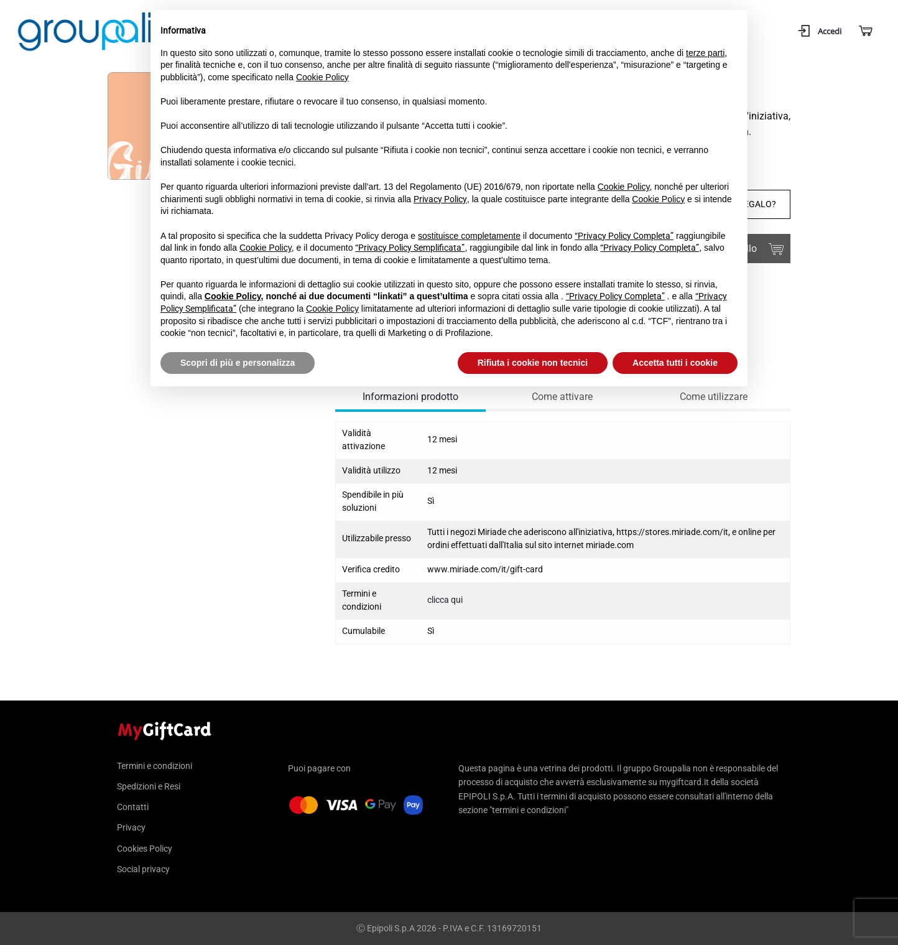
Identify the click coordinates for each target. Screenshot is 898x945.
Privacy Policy (440, 199)
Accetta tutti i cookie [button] (675, 363)
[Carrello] (864, 31)
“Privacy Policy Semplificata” (410, 248)
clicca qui (445, 600)
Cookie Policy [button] (322, 77)
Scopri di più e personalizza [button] (237, 363)
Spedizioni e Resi (148, 786)
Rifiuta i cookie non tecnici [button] (533, 363)
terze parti (705, 53)
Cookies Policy (144, 849)
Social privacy (143, 869)
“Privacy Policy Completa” (624, 236)
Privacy (131, 827)
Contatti (133, 807)
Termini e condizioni (154, 766)
